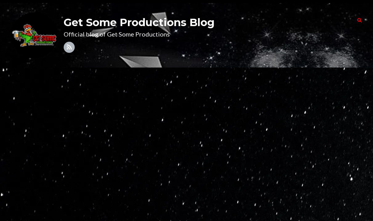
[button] (360, 20)
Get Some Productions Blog (139, 22)
